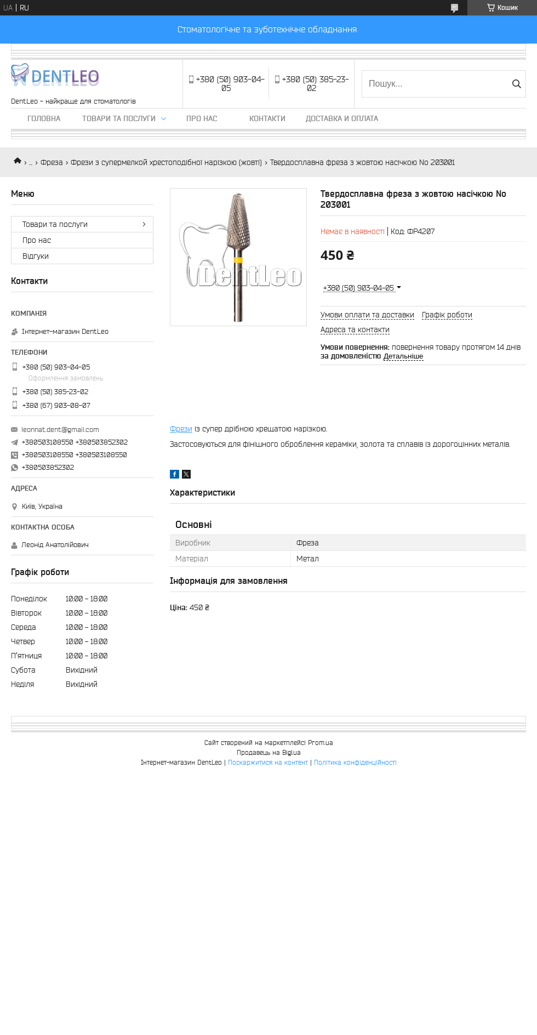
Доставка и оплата (342, 118)
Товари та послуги (119, 118)
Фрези (181, 428)
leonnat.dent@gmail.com (60, 429)
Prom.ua (320, 742)
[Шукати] (516, 84)
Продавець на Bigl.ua (269, 752)
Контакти (267, 118)
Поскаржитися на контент (268, 762)
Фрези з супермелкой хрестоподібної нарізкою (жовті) (166, 162)
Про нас (201, 118)
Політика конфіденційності (355, 762)
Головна (43, 118)
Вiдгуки (35, 256)
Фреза (52, 162)
